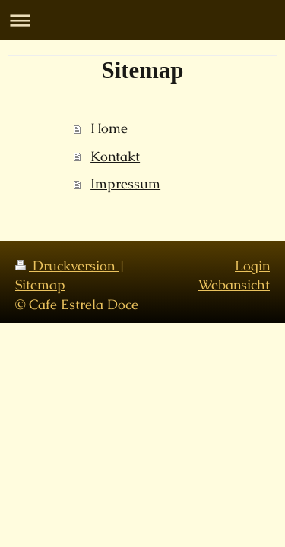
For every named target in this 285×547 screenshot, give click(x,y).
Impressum (125, 183)
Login (252, 265)
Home (109, 128)
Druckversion (67, 265)
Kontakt (115, 156)
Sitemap (40, 284)
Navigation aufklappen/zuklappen (142, 20)
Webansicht (234, 284)
